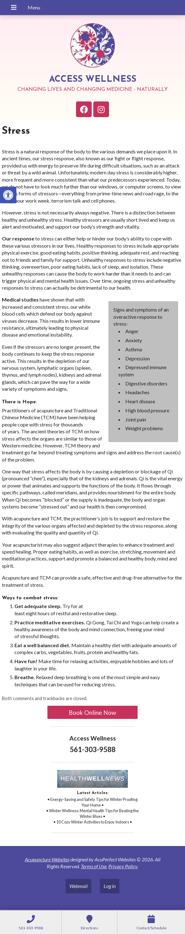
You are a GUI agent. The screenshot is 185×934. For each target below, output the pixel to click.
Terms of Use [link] (93, 866)
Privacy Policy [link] (122, 866)
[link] (8, 195)
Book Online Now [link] (92, 712)
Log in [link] (110, 886)
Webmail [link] (78, 886)
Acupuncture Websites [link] (47, 859)
